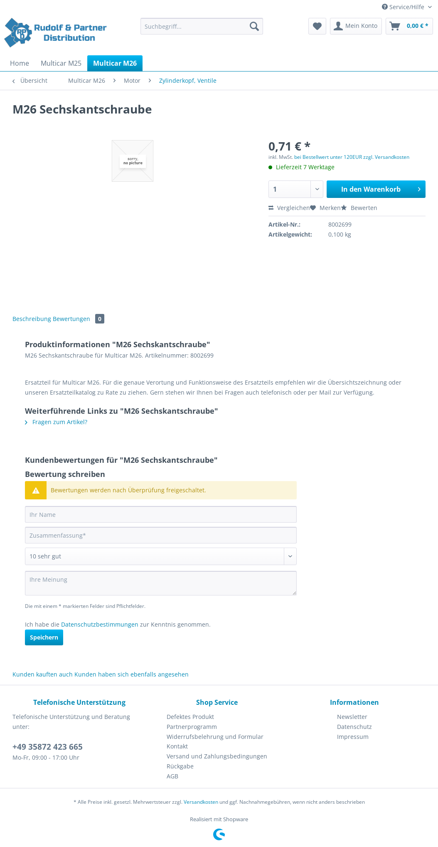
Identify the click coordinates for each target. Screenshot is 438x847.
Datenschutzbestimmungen (99, 624)
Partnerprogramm (192, 727)
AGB (172, 776)
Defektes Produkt (190, 717)
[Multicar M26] (115, 63)
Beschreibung (31, 319)
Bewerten (359, 208)
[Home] (19, 63)
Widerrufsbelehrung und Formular (215, 737)
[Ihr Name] (161, 514)
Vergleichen (289, 208)
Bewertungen (78, 319)
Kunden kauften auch (42, 674)
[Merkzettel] (317, 26)
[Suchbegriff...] (201, 26)
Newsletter (352, 717)
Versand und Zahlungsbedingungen (217, 756)
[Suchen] (254, 26)
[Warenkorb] (409, 26)
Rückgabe (180, 766)
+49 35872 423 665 (47, 746)
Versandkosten (201, 801)
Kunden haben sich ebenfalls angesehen (131, 674)
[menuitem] (201, 30)
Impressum (353, 737)
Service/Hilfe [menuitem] (404, 7)
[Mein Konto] (356, 26)
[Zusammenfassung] (161, 535)
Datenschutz (354, 727)
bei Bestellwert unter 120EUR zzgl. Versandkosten (351, 157)
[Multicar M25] (61, 63)
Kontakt (177, 746)
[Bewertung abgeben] (161, 556)
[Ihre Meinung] (161, 583)
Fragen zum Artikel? (56, 422)
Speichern (44, 637)
